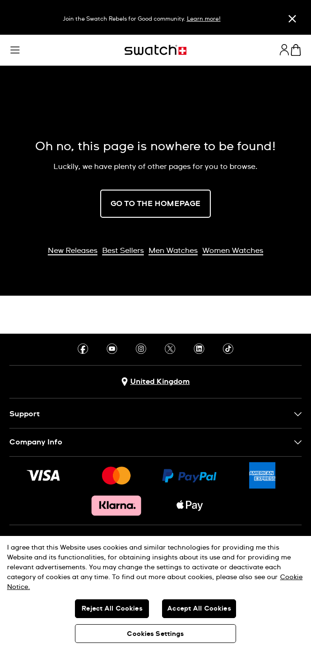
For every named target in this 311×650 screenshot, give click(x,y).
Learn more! (204, 19)
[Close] (292, 18)
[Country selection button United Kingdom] (155, 381)
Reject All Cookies (111, 608)
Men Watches (173, 250)
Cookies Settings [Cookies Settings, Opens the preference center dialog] (155, 634)
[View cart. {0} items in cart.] (296, 50)
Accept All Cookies (199, 608)
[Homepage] (155, 50)
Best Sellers (123, 250)
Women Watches (232, 250)
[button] (15, 50)
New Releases (72, 250)
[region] (155, 593)
